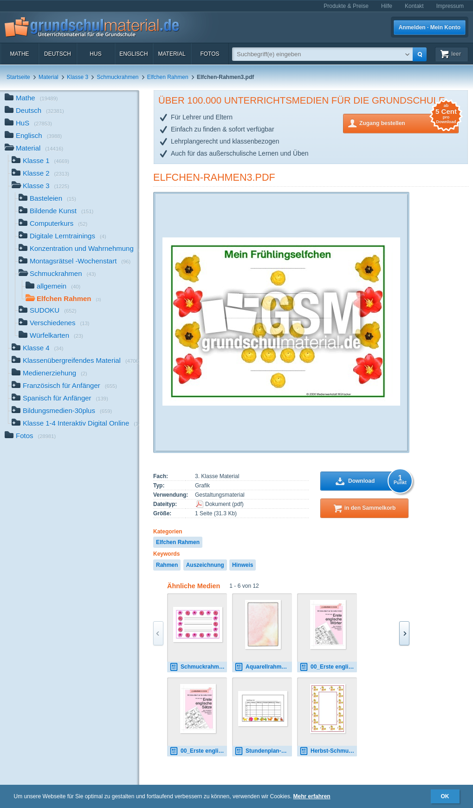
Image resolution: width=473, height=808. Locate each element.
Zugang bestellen (409, 122)
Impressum (450, 6)
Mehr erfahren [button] (311, 796)
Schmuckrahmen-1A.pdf (198, 667)
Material (171, 54)
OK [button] (445, 796)
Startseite (18, 77)
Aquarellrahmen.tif (263, 667)
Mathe (19, 54)
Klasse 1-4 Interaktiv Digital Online (75, 424)
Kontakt (414, 6)
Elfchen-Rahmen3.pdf (214, 177)
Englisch (133, 54)
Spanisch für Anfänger (60, 399)
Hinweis (242, 565)
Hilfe (386, 6)
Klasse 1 (40, 161)
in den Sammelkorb (370, 508)
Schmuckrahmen (117, 77)
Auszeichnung (205, 565)
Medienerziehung (49, 374)
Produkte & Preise (346, 6)
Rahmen (167, 565)
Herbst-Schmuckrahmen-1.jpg (328, 751)
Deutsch (57, 54)
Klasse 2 (40, 174)
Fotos (209, 54)
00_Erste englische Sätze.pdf (198, 751)
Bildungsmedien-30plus (62, 411)
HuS (95, 54)
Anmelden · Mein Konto (429, 27)
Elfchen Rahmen (167, 77)
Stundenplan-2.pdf (263, 751)
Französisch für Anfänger (64, 386)
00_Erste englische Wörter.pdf (328, 667)
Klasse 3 (77, 77)
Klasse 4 (38, 349)
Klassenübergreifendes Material (75, 361)
